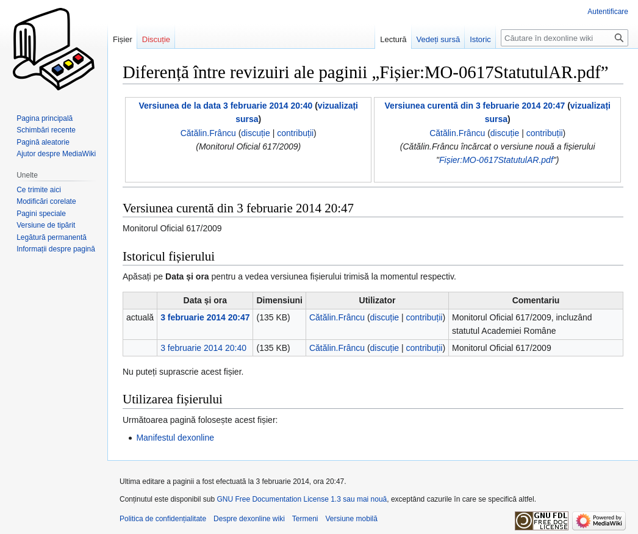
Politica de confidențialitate (163, 518)
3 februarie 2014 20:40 (203, 348)
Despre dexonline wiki (249, 518)
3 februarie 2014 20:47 (204, 317)
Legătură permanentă (51, 237)
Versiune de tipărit (45, 225)
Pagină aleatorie (43, 142)
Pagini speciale (41, 213)
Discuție (156, 39)
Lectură (393, 39)
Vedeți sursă (439, 39)
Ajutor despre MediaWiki (56, 154)
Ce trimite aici (38, 190)
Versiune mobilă (352, 518)
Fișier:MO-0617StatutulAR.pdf (496, 160)
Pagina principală (44, 118)
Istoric (480, 39)
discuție (255, 133)
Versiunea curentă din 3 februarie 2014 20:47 (475, 105)
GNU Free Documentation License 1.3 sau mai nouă (302, 499)
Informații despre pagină (55, 249)
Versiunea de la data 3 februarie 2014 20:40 (225, 105)
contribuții (295, 133)
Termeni (305, 518)
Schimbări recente (46, 130)
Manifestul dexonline (175, 437)
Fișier (122, 39)
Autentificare (607, 11)
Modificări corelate (46, 201)
